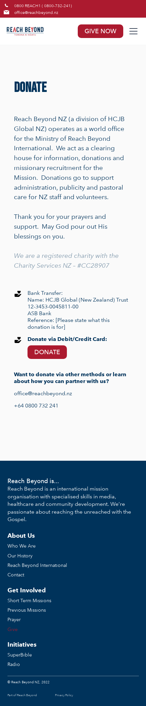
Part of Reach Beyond (22, 695)
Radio (13, 664)
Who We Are (21, 546)
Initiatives (22, 644)
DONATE (47, 352)
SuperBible (19, 654)
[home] (39, 31)
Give (12, 629)
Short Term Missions (29, 600)
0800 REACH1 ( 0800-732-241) (43, 5)
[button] (132, 31)
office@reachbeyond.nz (36, 12)
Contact (15, 574)
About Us (21, 535)
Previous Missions (26, 610)
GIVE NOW (100, 31)
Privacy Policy (64, 695)
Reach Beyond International (37, 565)
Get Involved (26, 590)
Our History (20, 555)
